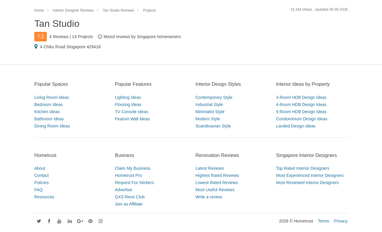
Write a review (208, 196)
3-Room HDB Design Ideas (301, 97)
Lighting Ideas (128, 97)
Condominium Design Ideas (301, 118)
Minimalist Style (209, 111)
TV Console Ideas (131, 111)
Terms (323, 221)
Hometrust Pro (128, 175)
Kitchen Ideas (47, 111)
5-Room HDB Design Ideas (301, 111)
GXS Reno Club (130, 196)
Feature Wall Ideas (132, 118)
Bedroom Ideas (48, 104)
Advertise (123, 189)
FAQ (38, 189)
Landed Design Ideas (295, 126)
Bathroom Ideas (49, 118)
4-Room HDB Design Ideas (301, 104)
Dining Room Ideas (52, 126)
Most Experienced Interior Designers (310, 175)
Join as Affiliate (129, 204)
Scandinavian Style (213, 126)
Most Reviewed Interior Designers (307, 182)
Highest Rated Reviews (217, 175)
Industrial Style (209, 104)
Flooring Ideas (128, 104)
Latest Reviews (209, 168)
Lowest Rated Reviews (216, 182)
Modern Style (207, 118)
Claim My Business (132, 168)
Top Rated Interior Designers (302, 168)
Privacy (341, 221)
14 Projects (82, 36)
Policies (41, 182)
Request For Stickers (134, 182)
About (39, 168)
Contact (41, 175)
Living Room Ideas (51, 97)
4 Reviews (59, 36)
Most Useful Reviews (215, 189)
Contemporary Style (213, 97)
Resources (44, 196)
